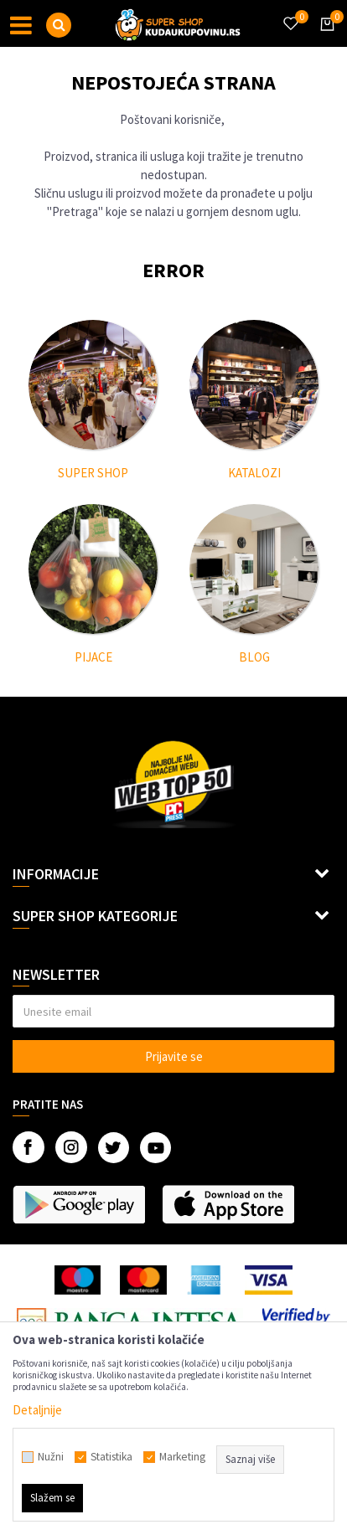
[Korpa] (324, 39)
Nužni (51, 1457)
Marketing (182, 1457)
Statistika (111, 1457)
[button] (58, 25)
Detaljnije (37, 1410)
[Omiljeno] (290, 13)
